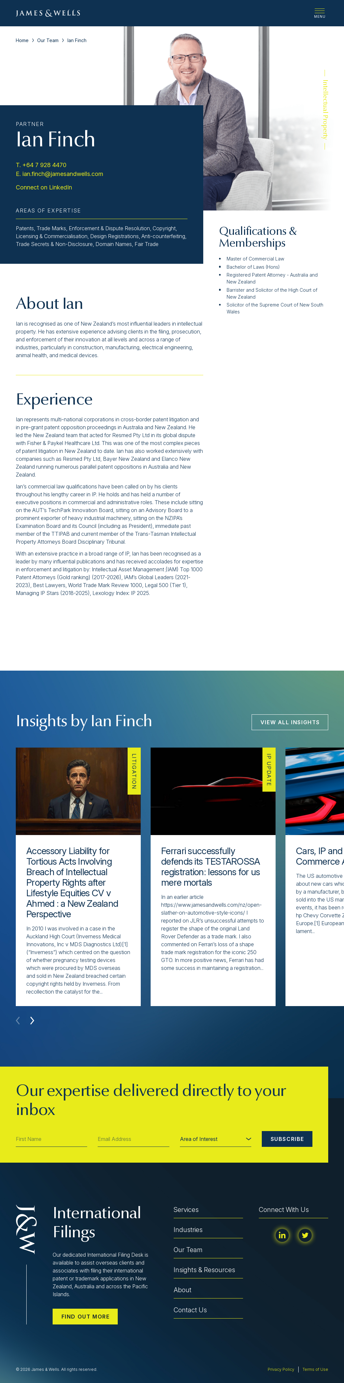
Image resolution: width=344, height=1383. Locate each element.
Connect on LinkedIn (44, 187)
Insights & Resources (204, 1270)
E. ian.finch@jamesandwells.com (59, 173)
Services (186, 1210)
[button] (32, 1021)
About (182, 1290)
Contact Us (190, 1310)
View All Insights (290, 722)
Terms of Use (315, 1369)
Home (22, 40)
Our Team (48, 40)
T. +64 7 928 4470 (41, 164)
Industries (188, 1230)
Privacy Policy (281, 1369)
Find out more (85, 1316)
